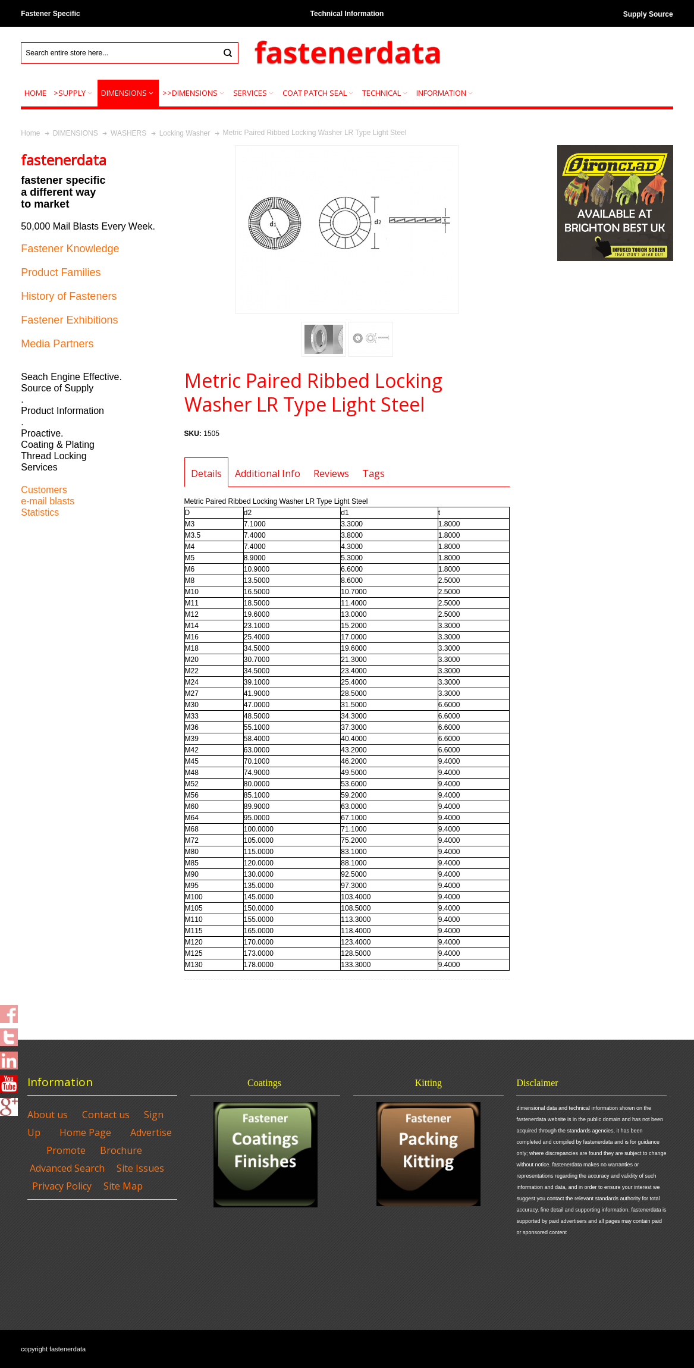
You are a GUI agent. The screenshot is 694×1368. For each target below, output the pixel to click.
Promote (66, 1150)
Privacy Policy (62, 1186)
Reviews (331, 473)
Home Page (85, 1132)
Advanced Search (67, 1168)
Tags (373, 473)
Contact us (106, 1114)
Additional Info (267, 473)
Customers (44, 490)
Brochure (121, 1150)
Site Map (123, 1186)
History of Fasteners (69, 296)
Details (206, 473)
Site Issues (140, 1168)
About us (47, 1114)
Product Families (61, 272)
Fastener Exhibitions (69, 320)
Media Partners (57, 344)
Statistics (40, 512)
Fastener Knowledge (70, 249)
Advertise (151, 1132)
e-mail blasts (47, 501)
